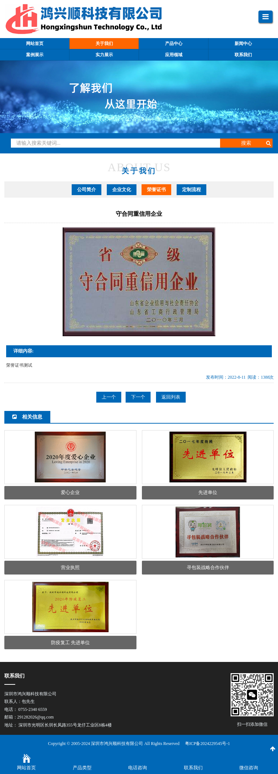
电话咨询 (137, 767)
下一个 (138, 397)
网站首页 (26, 767)
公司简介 (86, 189)
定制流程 (191, 189)
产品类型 (82, 767)
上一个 (109, 397)
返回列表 (170, 397)
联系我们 (193, 767)
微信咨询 (248, 767)
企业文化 (121, 189)
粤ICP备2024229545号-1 (207, 743)
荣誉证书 (156, 189)
